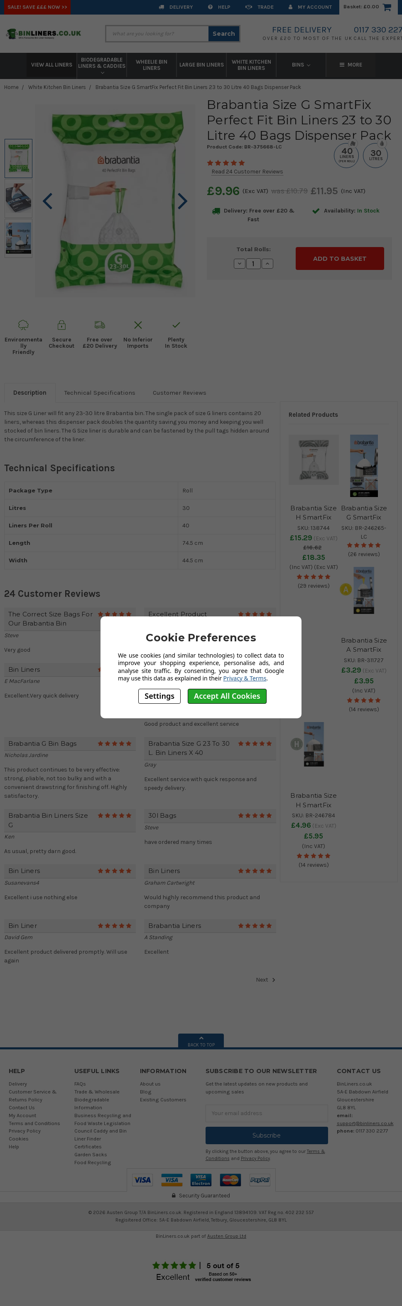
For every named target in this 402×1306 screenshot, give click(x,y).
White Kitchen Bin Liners (251, 65)
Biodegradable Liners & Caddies (101, 65)
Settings (159, 696)
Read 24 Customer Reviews (247, 171)
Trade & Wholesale (97, 1091)
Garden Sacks (90, 1154)
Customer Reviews (179, 392)
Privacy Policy (25, 1131)
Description (30, 392)
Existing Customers (163, 1099)
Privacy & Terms (245, 678)
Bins (301, 65)
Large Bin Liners (201, 65)
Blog (146, 1091)
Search (224, 33)
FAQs (80, 1084)
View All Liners (51, 65)
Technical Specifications (99, 392)
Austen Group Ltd (226, 1236)
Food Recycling (92, 1162)
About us (150, 1084)
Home (11, 87)
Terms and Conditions (34, 1123)
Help (219, 7)
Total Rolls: (253, 249)
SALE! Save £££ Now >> (37, 7)
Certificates (88, 1146)
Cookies (19, 1138)
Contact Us (22, 1107)
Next (266, 980)
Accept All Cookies (227, 696)
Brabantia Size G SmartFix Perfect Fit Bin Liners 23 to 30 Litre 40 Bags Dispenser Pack (198, 87)
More (351, 65)
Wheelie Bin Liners (151, 65)
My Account (310, 7)
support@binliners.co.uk (365, 1123)
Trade (259, 7)
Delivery (176, 7)
